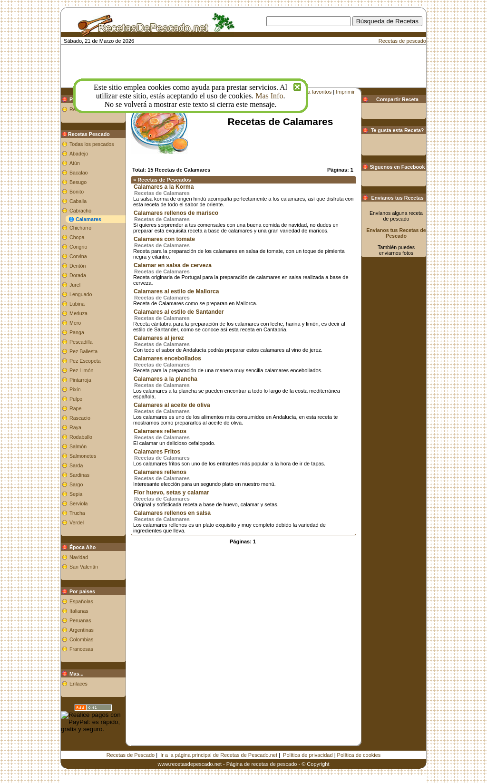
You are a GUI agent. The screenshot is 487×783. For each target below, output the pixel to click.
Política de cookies (359, 755)
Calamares (88, 219)
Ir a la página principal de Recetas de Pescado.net (218, 755)
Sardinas (79, 475)
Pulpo (75, 399)
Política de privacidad (308, 755)
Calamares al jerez (159, 338)
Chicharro (80, 228)
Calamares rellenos (160, 431)
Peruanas (80, 620)
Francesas (81, 649)
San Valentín (83, 567)
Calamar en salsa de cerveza (173, 265)
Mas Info (269, 96)
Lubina (77, 304)
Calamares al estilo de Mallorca (176, 291)
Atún (74, 163)
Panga (76, 332)
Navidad (78, 557)
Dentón (77, 266)
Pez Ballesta (83, 351)
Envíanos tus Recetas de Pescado (396, 233)
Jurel (74, 285)
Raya (75, 427)
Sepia (75, 494)
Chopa (76, 237)
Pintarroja (80, 380)
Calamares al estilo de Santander (179, 312)
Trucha (77, 513)
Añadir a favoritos (311, 92)
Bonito (76, 191)
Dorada (77, 275)
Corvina (78, 256)
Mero (75, 323)
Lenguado (80, 294)
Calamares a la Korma (164, 187)
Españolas (81, 601)
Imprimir (345, 92)
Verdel (76, 522)
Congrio (78, 247)
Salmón (78, 446)
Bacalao (78, 172)
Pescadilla (81, 342)
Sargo (76, 484)
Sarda (76, 465)
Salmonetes (82, 456)
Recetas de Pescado (131, 755)
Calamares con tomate (164, 239)
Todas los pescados (91, 144)
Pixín (75, 389)
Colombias (81, 639)
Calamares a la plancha (165, 379)
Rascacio (79, 418)
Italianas (78, 611)
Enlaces (78, 683)
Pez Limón (81, 370)
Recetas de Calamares (162, 193)
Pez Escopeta (85, 361)
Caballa (78, 201)
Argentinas (81, 630)
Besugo (78, 182)
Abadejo (78, 153)
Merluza (78, 313)
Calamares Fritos (157, 451)
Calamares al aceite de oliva (172, 405)
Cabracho (80, 210)
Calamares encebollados (167, 358)
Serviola (78, 503)
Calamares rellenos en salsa (172, 513)
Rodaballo (80, 437)
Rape (75, 408)
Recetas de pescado (402, 41)
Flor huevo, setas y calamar (171, 492)
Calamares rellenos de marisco (176, 213)
